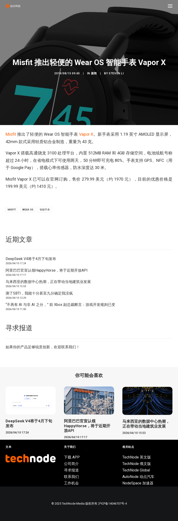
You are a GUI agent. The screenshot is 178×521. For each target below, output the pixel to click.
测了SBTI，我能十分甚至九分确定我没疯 (39, 293)
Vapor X (86, 134)
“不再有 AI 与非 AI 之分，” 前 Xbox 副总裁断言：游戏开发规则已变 (60, 304)
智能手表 (45, 209)
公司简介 (71, 463)
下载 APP (72, 457)
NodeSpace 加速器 (137, 483)
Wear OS (27, 209)
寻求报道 (71, 470)
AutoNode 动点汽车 (138, 476)
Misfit (11, 134)
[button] (170, 6)
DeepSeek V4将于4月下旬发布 (31, 259)
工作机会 (71, 483)
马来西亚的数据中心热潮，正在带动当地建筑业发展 (48, 281)
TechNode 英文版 (136, 457)
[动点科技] (13, 6)
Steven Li (116, 73)
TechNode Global (136, 470)
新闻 (94, 73)
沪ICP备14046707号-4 (112, 503)
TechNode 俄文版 (136, 463)
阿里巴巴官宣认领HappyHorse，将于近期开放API (47, 270)
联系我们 (68, 347)
